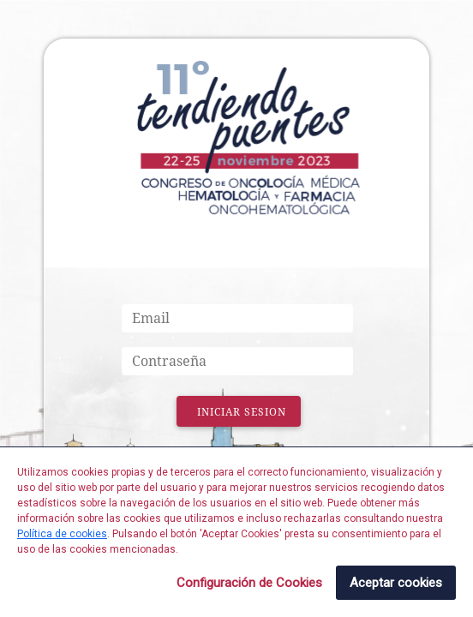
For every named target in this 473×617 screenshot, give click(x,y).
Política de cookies (62, 534)
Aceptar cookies (396, 582)
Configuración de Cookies (249, 582)
